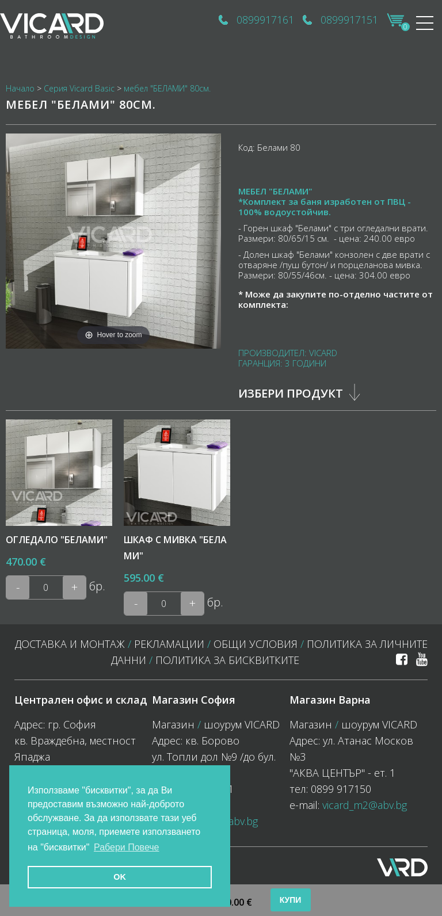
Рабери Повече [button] (126, 847)
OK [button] (119, 876)
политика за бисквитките (227, 660)
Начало (20, 88)
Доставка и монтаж (70, 644)
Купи (291, 899)
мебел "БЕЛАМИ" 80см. (167, 88)
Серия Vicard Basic (79, 88)
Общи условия (256, 644)
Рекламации (169, 644)
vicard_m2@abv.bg (364, 805)
